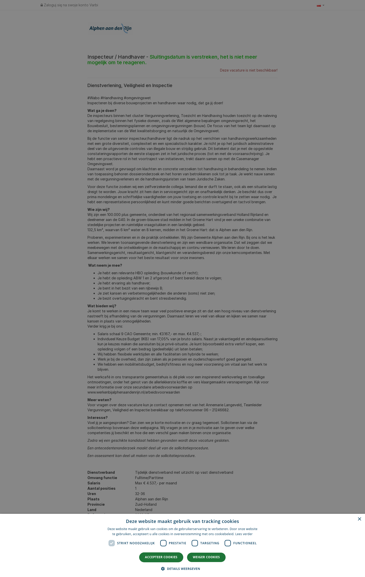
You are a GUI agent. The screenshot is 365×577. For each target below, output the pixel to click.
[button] (182, 568)
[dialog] (182, 545)
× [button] (359, 519)
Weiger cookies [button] (206, 557)
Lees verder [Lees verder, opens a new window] (244, 534)
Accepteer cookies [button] (161, 557)
